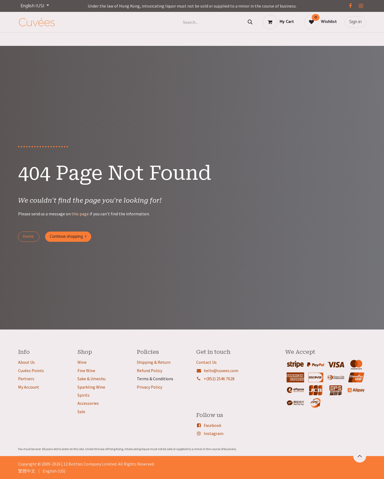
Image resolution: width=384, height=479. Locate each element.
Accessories (88, 403)
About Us (26, 362)
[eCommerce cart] (278, 22)
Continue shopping (68, 236)
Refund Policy (149, 370)
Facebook (212, 425)
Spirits (83, 395)
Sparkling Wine (91, 387)
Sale (81, 411)
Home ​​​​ (29, 236)
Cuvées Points (31, 370)
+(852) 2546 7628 (219, 378)
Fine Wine (86, 370)
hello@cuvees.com (221, 370)
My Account (28, 387)
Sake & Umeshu (91, 378)
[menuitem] (26, 471)
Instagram (213, 433)
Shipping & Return (154, 362)
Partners (26, 378)
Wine (82, 362)
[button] (359, 456)
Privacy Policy (149, 387)
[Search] (250, 22)
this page (80, 213)
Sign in (355, 22)
